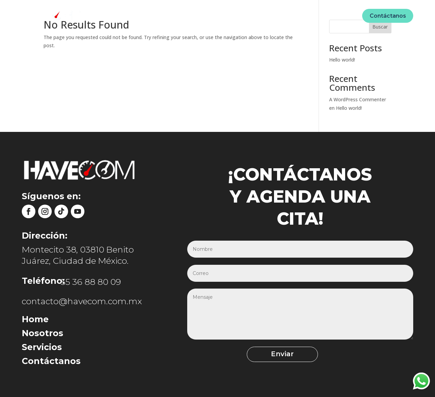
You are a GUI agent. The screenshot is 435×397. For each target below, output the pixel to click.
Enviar (282, 354)
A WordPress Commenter (357, 99)
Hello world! (342, 59)
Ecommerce (275, 15)
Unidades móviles (226, 15)
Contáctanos (388, 16)
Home (151, 15)
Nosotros (180, 15)
